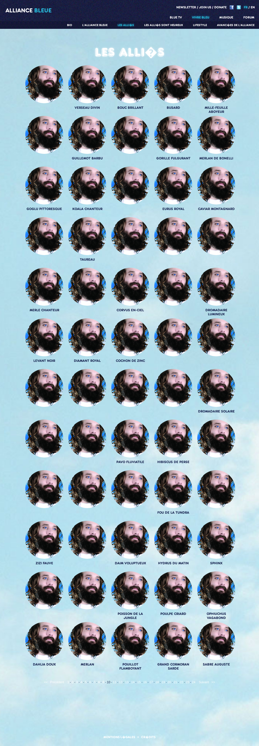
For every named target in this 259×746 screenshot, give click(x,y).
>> (213, 682)
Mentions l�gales (119, 737)
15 (139, 682)
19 (163, 682)
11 (114, 682)
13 (126, 682)
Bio (69, 25)
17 (151, 682)
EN (253, 7)
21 (175, 682)
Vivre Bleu (200, 17)
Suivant (204, 682)
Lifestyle (200, 25)
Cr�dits (148, 737)
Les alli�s (126, 25)
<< (46, 682)
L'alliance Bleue (94, 25)
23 (187, 682)
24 (193, 682)
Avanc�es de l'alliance (235, 25)
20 (169, 682)
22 (181, 682)
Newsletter (186, 7)
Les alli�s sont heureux (163, 25)
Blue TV (176, 17)
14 (133, 682)
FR (246, 7)
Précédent (57, 682)
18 (157, 682)
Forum (248, 17)
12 (120, 682)
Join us (205, 7)
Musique (226, 17)
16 (145, 682)
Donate (220, 7)
